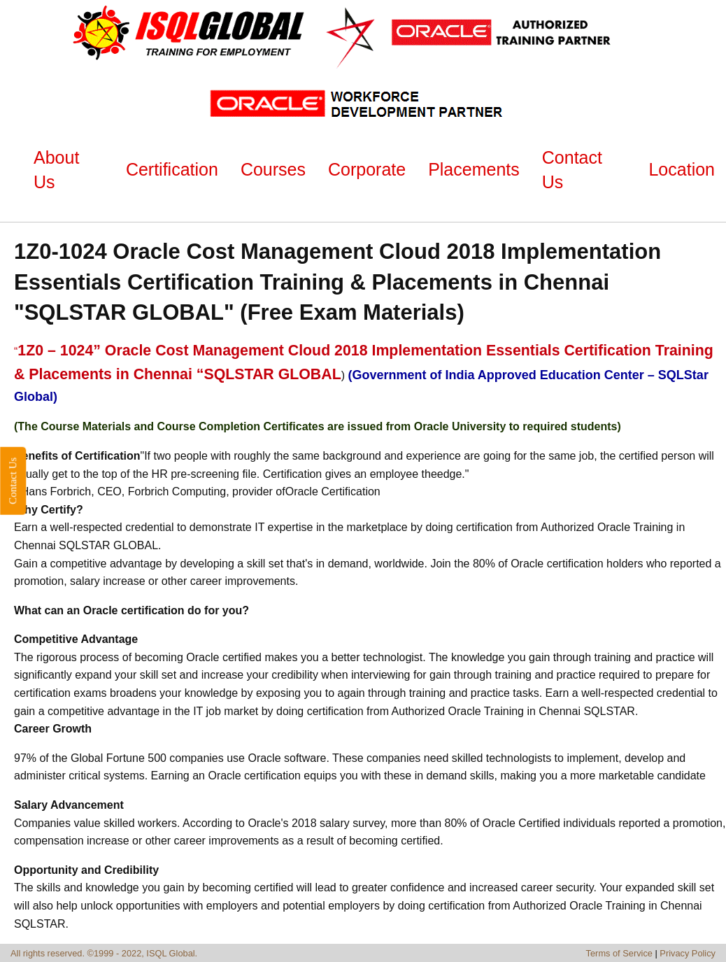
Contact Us (12, 481)
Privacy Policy (688, 953)
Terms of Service (619, 953)
